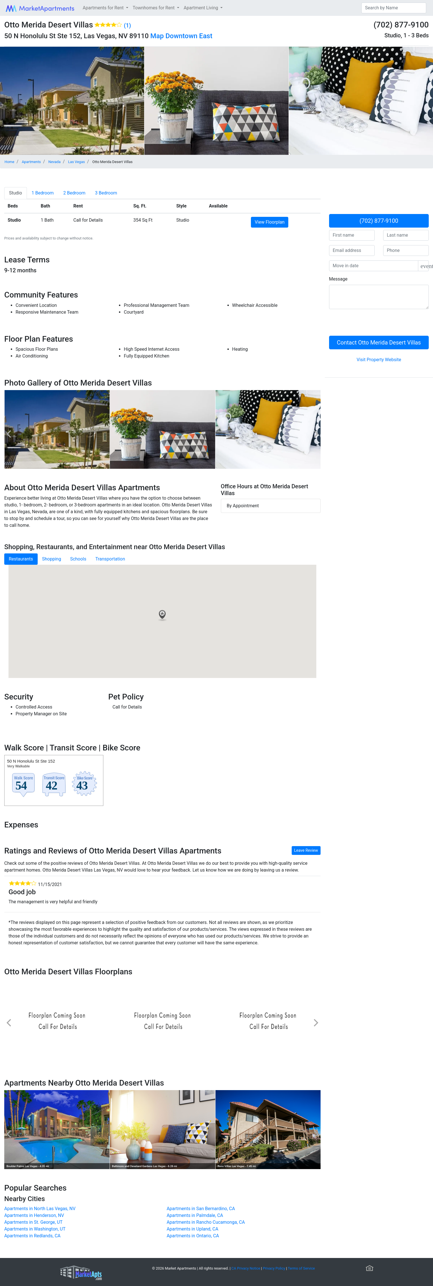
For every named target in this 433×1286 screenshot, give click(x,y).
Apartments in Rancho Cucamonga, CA (206, 1222)
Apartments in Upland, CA (192, 1229)
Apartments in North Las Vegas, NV (40, 1208)
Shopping (51, 559)
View (269, 222)
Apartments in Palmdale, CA (195, 1215)
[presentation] (372, 325)
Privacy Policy (274, 1268)
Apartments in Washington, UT (34, 1229)
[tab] (15, 193)
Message (338, 279)
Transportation (110, 559)
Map (157, 36)
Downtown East (188, 36)
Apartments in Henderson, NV (34, 1215)
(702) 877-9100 (379, 220)
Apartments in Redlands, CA (32, 1235)
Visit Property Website (379, 359)
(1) (127, 25)
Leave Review (306, 850)
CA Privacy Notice (245, 1268)
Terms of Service (301, 1268)
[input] (373, 265)
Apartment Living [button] (201, 7)
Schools (78, 559)
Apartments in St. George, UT (33, 1222)
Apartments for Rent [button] (104, 7)
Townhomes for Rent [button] (154, 7)
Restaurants (21, 559)
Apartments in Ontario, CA (193, 1235)
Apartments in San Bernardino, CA (201, 1208)
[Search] (393, 8)
